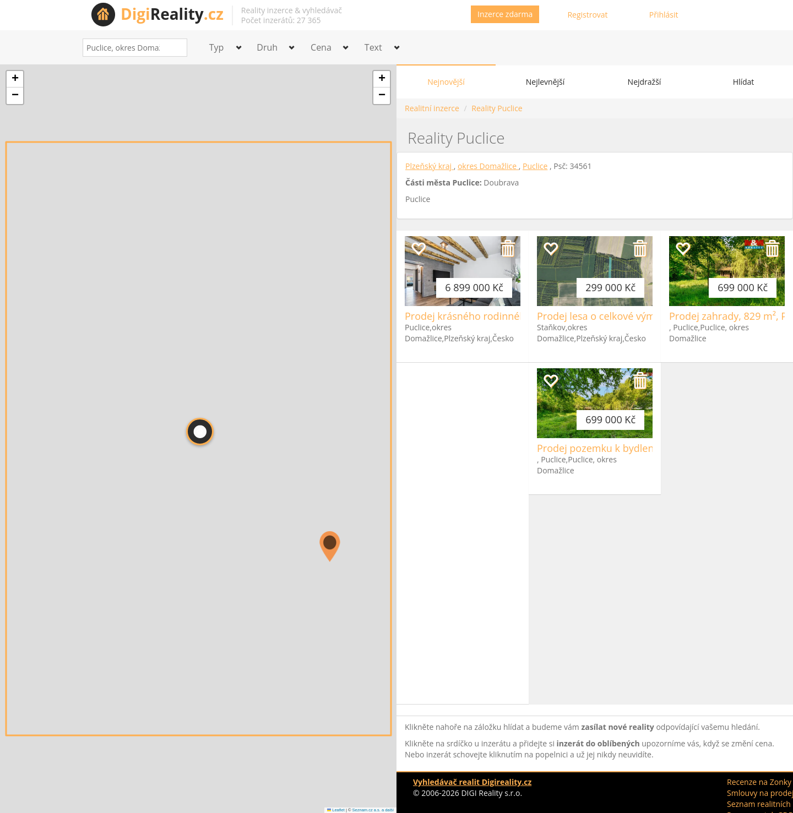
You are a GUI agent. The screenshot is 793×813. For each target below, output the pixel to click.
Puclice (535, 166)
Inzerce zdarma (505, 14)
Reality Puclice (496, 108)
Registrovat (587, 14)
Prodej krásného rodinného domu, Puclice (502, 316)
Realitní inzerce (432, 108)
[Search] (174, 48)
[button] (329, 546)
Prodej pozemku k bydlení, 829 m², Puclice (634, 448)
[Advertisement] (462, 533)
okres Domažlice (488, 166)
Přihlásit (663, 14)
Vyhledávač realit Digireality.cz (472, 782)
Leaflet (336, 809)
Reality (172, 13)
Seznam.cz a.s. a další (373, 809)
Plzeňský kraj (429, 166)
